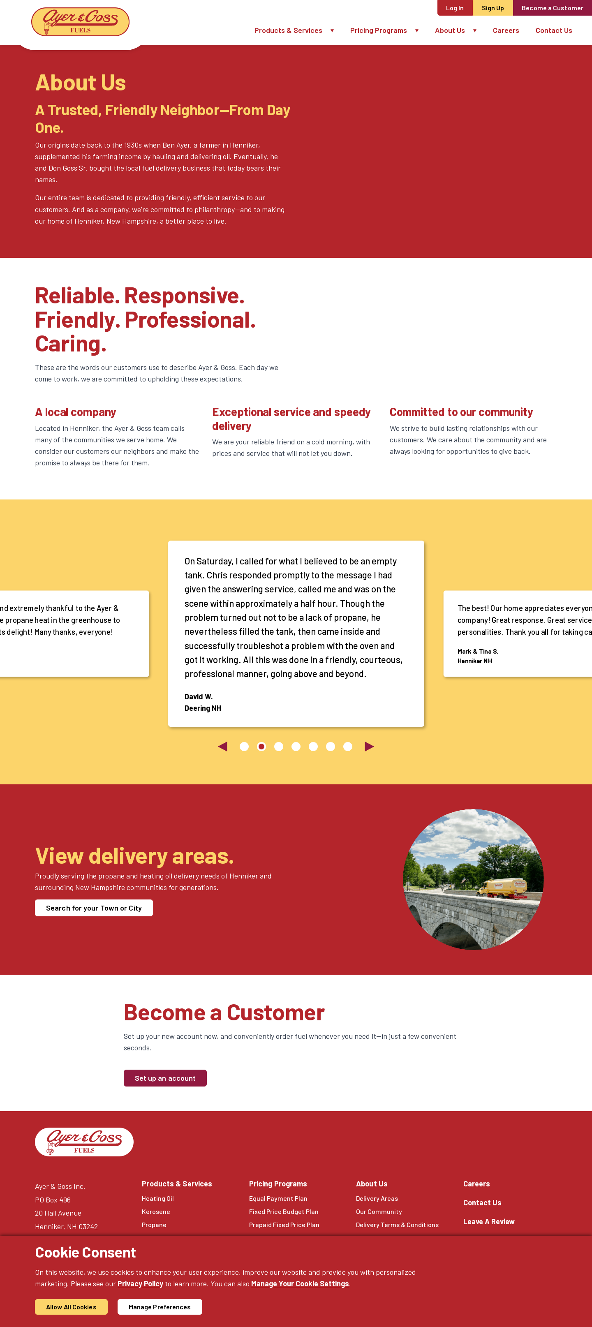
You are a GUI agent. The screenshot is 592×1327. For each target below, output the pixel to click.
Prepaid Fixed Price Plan (284, 1224)
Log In (455, 8)
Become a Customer (552, 8)
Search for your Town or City (94, 907)
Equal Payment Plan (278, 1198)
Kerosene (156, 1211)
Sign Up (493, 8)
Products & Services (288, 30)
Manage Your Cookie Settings (300, 1283)
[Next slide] (369, 746)
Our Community (379, 1211)
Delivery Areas (377, 1198)
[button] (336, 30)
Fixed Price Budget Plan (284, 1211)
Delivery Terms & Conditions (397, 1224)
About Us (450, 30)
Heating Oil (158, 1198)
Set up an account (165, 1077)
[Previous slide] (222, 746)
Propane (154, 1224)
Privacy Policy (140, 1283)
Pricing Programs (378, 30)
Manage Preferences (160, 1307)
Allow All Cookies (71, 1307)
